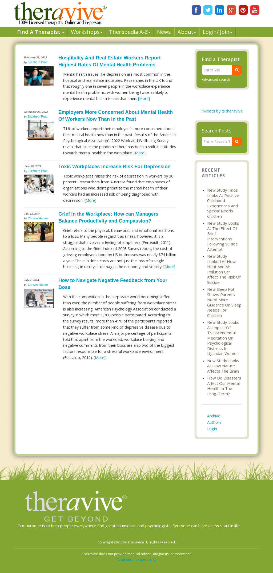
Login (212, 428)
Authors (214, 422)
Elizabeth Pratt (37, 62)
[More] (144, 98)
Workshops (86, 31)
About (187, 31)
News (164, 31)
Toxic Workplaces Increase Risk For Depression (114, 166)
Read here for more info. (136, 559)
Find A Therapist (40, 31)
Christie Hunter (38, 218)
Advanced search (216, 79)
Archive (213, 415)
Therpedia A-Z (129, 31)
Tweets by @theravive (222, 111)
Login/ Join (217, 31)
